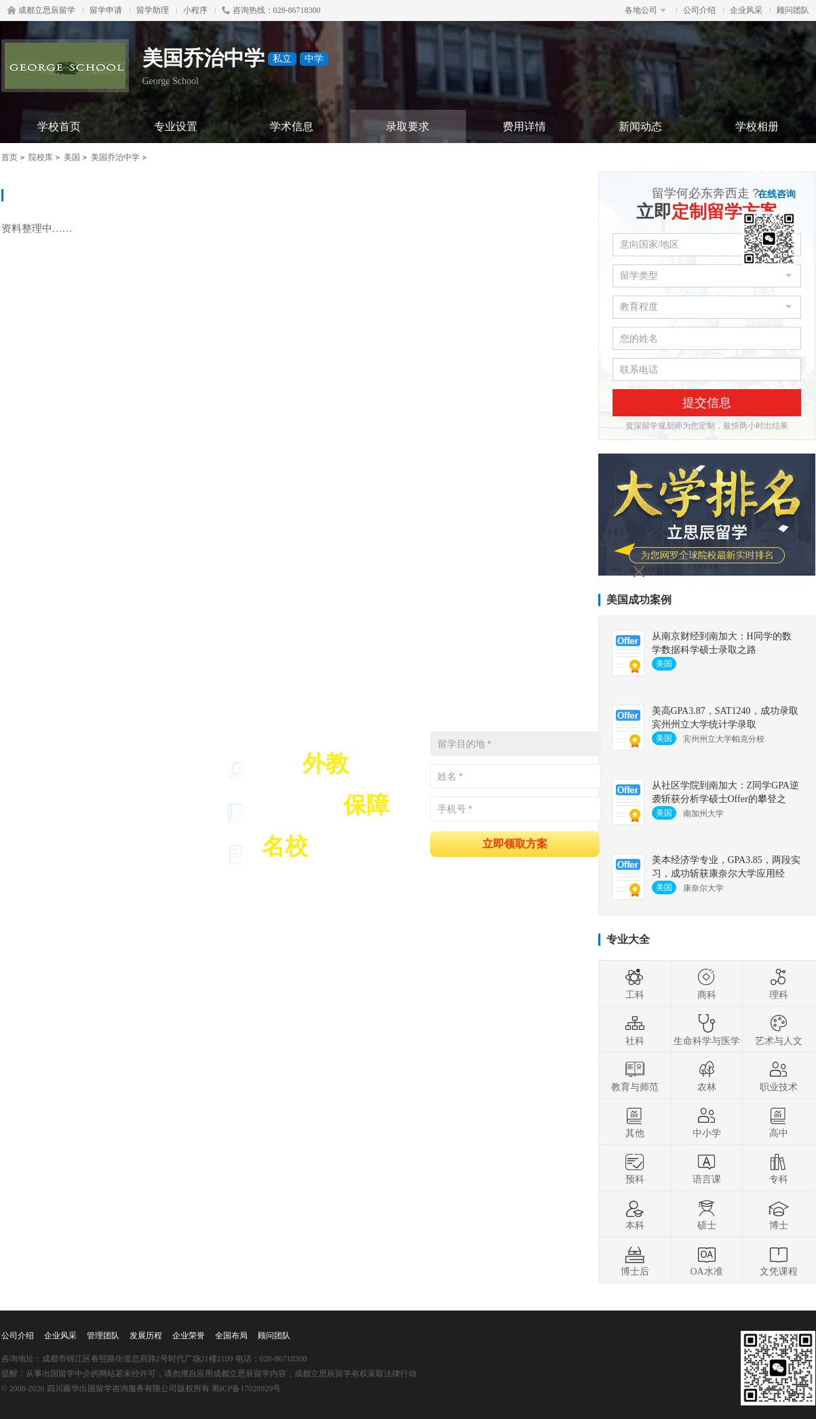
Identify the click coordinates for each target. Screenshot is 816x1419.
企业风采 (746, 10)
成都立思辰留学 (41, 10)
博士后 (635, 1260)
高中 (779, 1122)
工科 (635, 983)
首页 (9, 157)
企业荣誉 (188, 1335)
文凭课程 (779, 1260)
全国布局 (231, 1335)
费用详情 (524, 126)
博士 (779, 1214)
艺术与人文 (778, 1030)
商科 (707, 983)
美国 (72, 157)
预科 (635, 1168)
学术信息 (291, 126)
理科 (779, 983)
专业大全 (628, 939)
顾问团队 (793, 10)
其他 (635, 1122)
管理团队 (103, 1335)
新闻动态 (640, 126)
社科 (635, 1030)
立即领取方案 (514, 843)
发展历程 (146, 1335)
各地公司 (645, 10)
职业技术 (779, 1076)
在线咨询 (777, 194)
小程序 (195, 10)
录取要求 (407, 126)
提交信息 (706, 402)
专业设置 (175, 126)
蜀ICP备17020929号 (246, 1388)
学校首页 (59, 126)
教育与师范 (635, 1076)
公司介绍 (699, 10)
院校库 (40, 157)
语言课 (707, 1168)
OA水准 (706, 1260)
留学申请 (106, 10)
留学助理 (152, 10)
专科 (779, 1168)
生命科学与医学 (707, 1030)
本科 (635, 1214)
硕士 (707, 1214)
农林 (707, 1076)
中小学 (707, 1122)
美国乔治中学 (115, 157)
